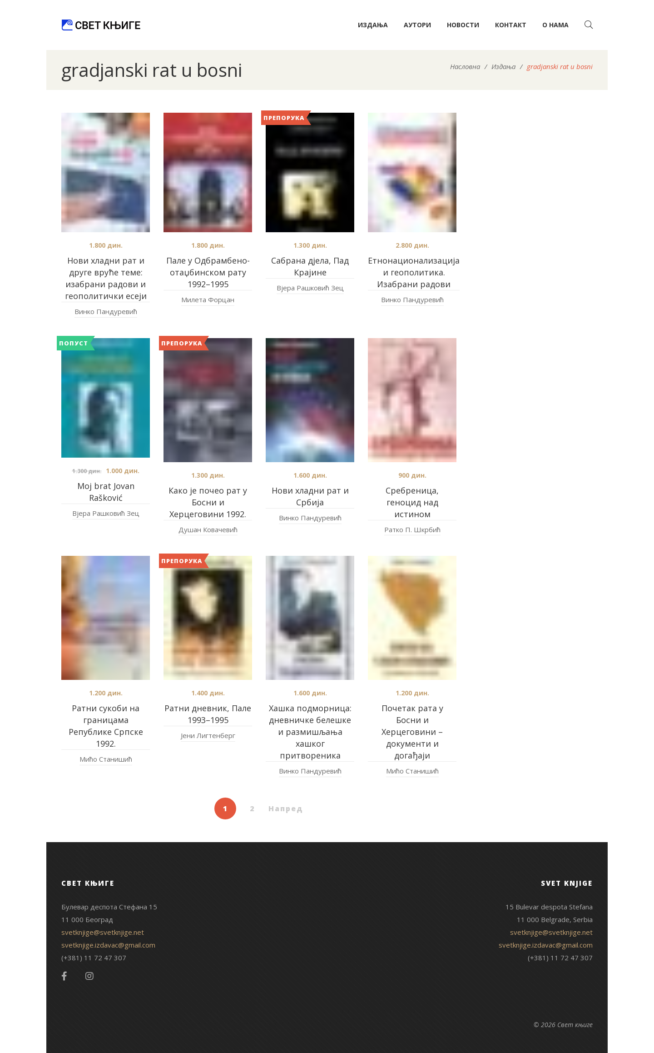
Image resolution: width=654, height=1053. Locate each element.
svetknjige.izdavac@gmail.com (108, 944)
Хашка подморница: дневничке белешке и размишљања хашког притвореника (310, 732)
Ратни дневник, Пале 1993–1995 (207, 714)
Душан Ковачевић (208, 529)
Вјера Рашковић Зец (310, 287)
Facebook (64, 976)
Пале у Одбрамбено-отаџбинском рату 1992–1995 (208, 272)
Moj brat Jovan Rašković (105, 491)
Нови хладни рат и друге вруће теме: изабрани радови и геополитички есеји (106, 278)
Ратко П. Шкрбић (412, 529)
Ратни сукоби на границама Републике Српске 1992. (106, 726)
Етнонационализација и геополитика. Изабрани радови (414, 272)
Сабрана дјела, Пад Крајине (310, 266)
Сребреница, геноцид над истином (412, 502)
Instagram (89, 976)
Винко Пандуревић (105, 311)
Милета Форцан (207, 299)
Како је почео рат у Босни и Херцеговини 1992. (207, 502)
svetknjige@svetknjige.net (102, 932)
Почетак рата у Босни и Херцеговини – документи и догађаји (412, 732)
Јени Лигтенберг (208, 735)
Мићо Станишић (105, 759)
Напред (285, 808)
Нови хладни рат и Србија (310, 496)
